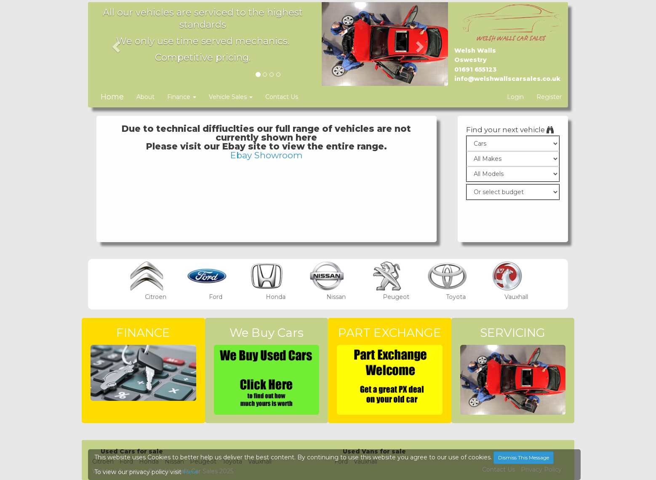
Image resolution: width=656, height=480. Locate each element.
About (145, 97)
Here (190, 472)
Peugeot (398, 297)
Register (549, 97)
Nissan (338, 297)
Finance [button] (181, 97)
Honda (278, 297)
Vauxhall (518, 297)
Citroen (157, 297)
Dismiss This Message (523, 457)
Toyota (458, 297)
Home (112, 96)
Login (515, 97)
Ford (217, 297)
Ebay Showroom (266, 155)
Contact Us (281, 97)
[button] (115, 44)
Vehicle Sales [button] (231, 97)
